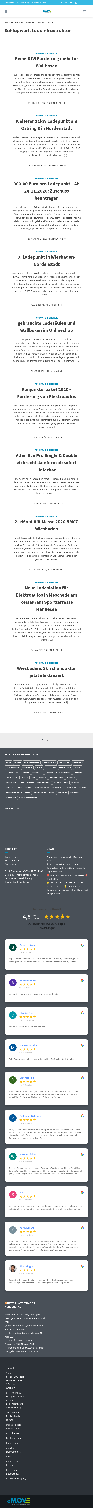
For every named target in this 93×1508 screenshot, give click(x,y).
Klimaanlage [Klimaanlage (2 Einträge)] (37, 770)
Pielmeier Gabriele (30, 1112)
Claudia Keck (26, 1010)
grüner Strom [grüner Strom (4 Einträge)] (65, 765)
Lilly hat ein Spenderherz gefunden (22, 1329)
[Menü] (11, 11)
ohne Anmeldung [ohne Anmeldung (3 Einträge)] (43, 780)
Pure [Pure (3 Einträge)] (66, 780)
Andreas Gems (27, 977)
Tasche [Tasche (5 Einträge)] (51, 791)
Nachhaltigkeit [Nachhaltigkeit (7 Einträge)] (12, 780)
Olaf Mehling (26, 1074)
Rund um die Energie (46, 53)
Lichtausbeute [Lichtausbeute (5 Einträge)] (12, 775)
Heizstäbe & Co (13, 1426)
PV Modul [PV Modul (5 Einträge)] (75, 780)
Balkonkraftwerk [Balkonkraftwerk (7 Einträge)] (31, 760)
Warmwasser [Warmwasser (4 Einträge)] (11, 796)
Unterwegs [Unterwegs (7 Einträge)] (74, 791)
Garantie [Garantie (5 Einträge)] (39, 765)
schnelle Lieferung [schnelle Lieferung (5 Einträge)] (14, 785)
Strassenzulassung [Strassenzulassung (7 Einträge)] (14, 791)
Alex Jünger (26, 1263)
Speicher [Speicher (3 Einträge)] (82, 785)
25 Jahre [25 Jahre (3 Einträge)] (17, 760)
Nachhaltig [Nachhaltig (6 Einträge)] (71, 775)
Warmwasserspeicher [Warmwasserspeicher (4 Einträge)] (28, 796)
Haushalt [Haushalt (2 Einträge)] (77, 765)
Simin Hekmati (28, 942)
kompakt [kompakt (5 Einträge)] (49, 770)
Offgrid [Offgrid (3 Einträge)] (30, 780)
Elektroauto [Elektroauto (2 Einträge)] (77, 760)
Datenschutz (12, 1466)
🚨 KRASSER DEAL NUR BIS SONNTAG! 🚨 (67, 872)
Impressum (11, 1462)
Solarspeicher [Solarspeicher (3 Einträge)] (58, 785)
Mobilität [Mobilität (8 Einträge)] (42, 775)
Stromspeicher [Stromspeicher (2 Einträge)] (39, 791)
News (8, 1449)
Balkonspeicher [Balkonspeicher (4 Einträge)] (49, 760)
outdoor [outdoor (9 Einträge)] (57, 780)
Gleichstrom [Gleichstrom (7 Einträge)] (51, 765)
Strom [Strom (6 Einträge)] (27, 791)
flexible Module (13, 1431)
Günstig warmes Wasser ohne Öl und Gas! (67, 886)
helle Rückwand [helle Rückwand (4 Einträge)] (22, 770)
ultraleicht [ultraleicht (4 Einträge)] (62, 791)
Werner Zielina (27, 1151)
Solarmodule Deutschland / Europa (13, 1410)
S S (21, 1189)
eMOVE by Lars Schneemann (18, 22)
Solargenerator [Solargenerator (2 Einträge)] (42, 785)
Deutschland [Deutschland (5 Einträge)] (64, 760)
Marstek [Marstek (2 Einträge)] (24, 775)
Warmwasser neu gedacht (59, 854)
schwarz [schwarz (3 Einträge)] (28, 785)
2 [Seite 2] (47, 737)
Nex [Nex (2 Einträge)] (22, 780)
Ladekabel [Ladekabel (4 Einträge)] (78, 770)
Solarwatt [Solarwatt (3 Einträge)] (71, 785)
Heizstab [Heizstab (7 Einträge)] (9, 770)
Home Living (12, 1436)
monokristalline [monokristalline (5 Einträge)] (57, 775)
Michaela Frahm (28, 1042)
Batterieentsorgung (16, 1470)
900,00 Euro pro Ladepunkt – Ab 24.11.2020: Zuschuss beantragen (47, 190)
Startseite (11, 1363)
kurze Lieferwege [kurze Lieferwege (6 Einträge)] (63, 770)
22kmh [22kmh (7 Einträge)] (8, 760)
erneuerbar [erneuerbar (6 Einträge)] (27, 765)
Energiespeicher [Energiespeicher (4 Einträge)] (12, 765)
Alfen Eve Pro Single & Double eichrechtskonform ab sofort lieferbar (46, 461)
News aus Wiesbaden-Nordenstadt (20, 1301)
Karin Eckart (26, 1224)
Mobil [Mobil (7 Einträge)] (33, 775)
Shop (8, 1368)
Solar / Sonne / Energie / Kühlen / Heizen (15, 1391)
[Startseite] (46, 11)
